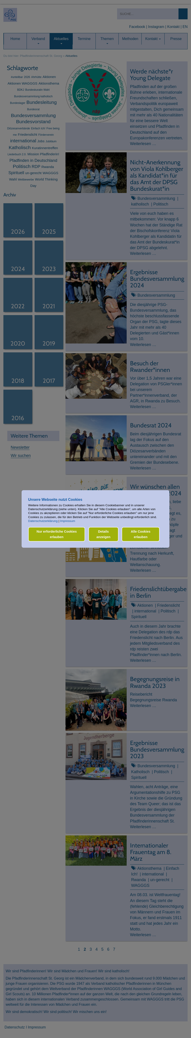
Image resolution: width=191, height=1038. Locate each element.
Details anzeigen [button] (103, 534)
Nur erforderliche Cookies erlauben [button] (57, 534)
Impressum (67, 521)
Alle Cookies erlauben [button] (140, 534)
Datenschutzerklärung (43, 521)
